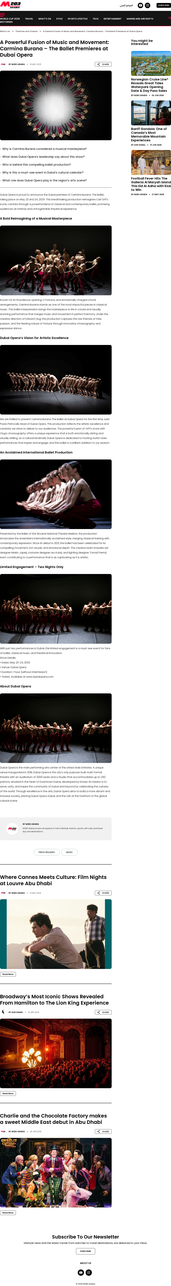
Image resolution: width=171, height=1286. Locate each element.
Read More (8, 974)
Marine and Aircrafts (140, 18)
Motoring (6, 22)
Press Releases (47, 852)
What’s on (44, 18)
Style (59, 18)
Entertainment (113, 18)
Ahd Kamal (17, 1012)
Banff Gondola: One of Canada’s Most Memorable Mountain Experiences (149, 134)
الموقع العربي (126, 5)
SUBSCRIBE (163, 5)
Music (69, 852)
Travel (29, 18)
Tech (95, 18)
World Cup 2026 (10, 18)
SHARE (103, 64)
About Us (85, 1263)
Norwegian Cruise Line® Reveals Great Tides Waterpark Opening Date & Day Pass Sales (149, 85)
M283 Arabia (18, 64)
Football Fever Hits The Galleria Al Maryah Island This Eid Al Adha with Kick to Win (151, 184)
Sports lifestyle (77, 18)
